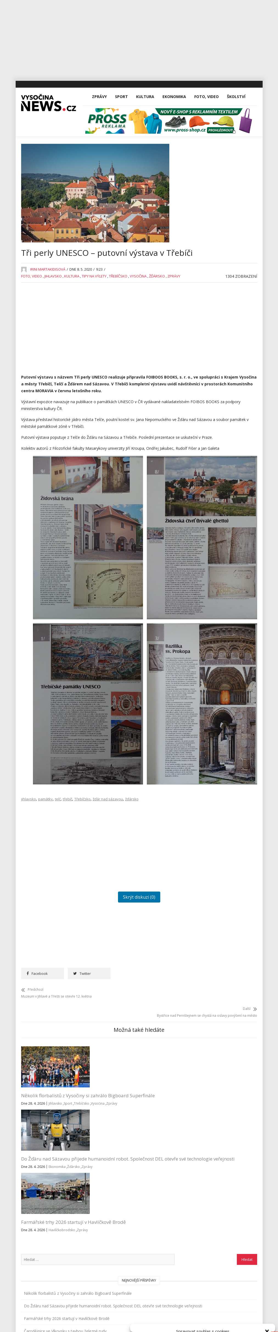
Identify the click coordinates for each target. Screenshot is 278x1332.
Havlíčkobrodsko (150, 1166)
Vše (29, 1224)
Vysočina (138, 327)
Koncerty (208, 439)
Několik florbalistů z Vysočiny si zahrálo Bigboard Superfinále (44, 1145)
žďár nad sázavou (108, 863)
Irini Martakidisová (47, 321)
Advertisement (213, 351)
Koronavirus (211, 452)
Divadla (207, 364)
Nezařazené (211, 490)
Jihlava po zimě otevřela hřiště (227, 325)
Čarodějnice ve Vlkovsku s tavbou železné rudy (223, 309)
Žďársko (157, 327)
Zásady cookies (183, 1321)
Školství (236, 132)
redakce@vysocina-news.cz (129, 1224)
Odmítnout (203, 1309)
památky (45, 863)
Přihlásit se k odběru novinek (209, 1217)
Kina (204, 427)
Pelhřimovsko (212, 515)
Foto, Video (206, 132)
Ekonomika (174, 132)
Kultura (145, 132)
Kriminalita (209, 465)
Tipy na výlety (94, 327)
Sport (121, 132)
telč (58, 863)
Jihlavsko (53, 327)
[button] (267, 1262)
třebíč (67, 863)
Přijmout (158, 1309)
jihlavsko (28, 863)
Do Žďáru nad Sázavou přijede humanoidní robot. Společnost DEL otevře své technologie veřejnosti (103, 1151)
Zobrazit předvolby (248, 1309)
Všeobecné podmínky (215, 1321)
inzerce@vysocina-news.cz (128, 1236)
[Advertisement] (139, 38)
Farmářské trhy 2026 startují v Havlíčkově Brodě (159, 1145)
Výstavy (207, 603)
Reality (206, 528)
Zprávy (99, 132)
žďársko (132, 863)
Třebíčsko (118, 327)
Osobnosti (209, 502)
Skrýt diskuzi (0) (105, 962)
